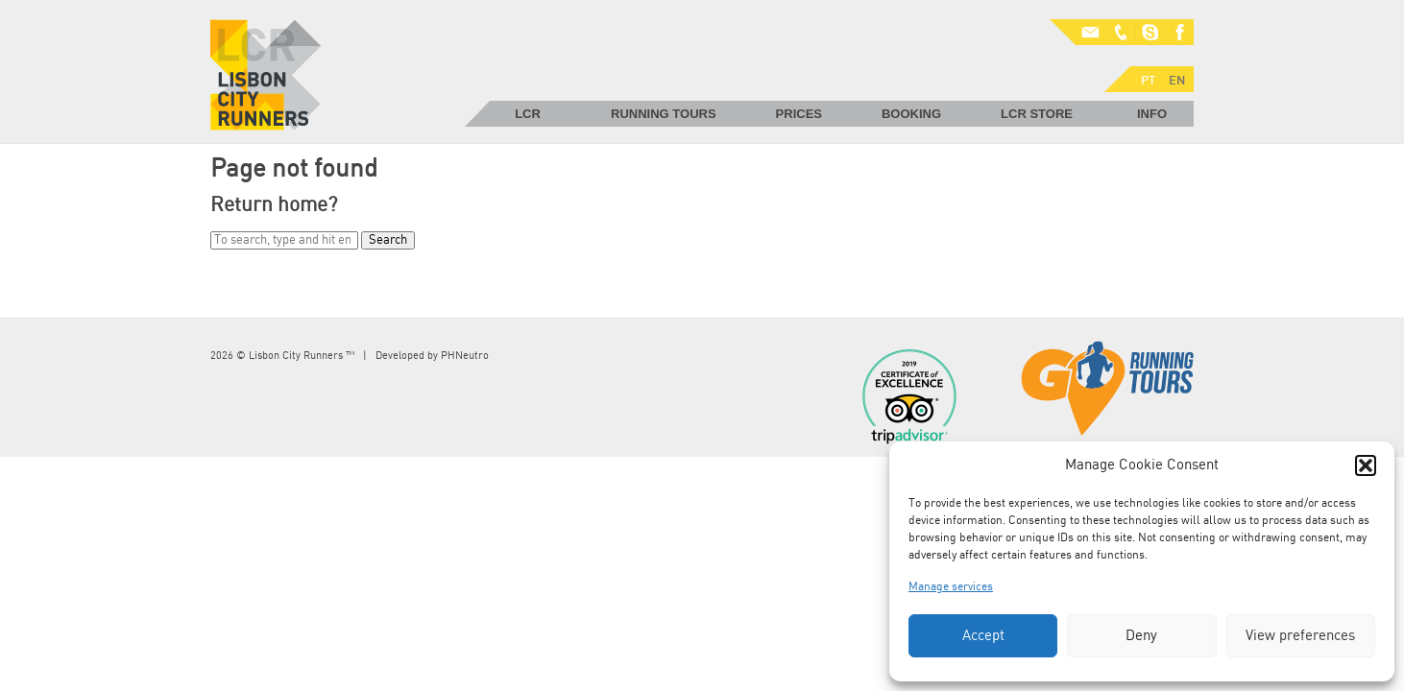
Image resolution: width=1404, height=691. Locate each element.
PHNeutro (465, 355)
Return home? (273, 205)
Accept (983, 636)
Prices (799, 114)
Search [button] (388, 240)
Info (1152, 114)
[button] (1365, 465)
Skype (1150, 32)
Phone (1121, 32)
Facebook (1179, 32)
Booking (911, 114)
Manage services (950, 586)
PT (1064, 58)
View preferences (1300, 636)
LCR (528, 114)
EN (1092, 58)
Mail (1078, 32)
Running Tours (663, 114)
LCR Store (1037, 114)
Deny (1141, 636)
